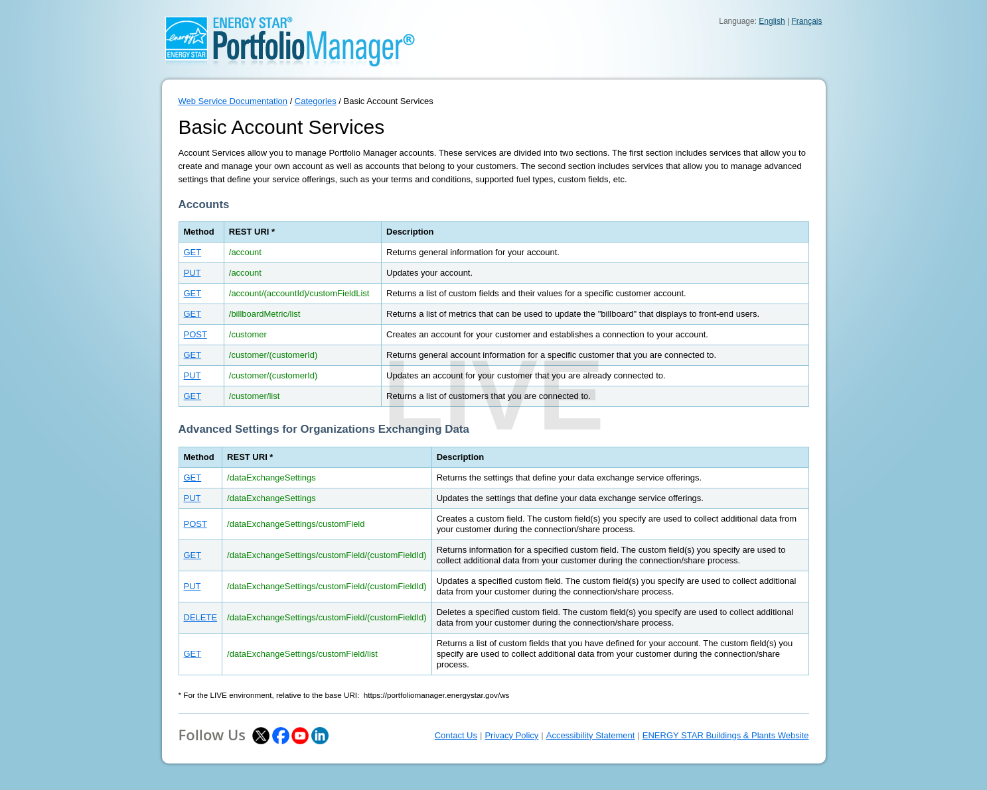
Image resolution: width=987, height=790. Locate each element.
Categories (316, 101)
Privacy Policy (511, 735)
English (772, 21)
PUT (192, 273)
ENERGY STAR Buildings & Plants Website (726, 735)
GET (193, 252)
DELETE (201, 617)
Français (806, 21)
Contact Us (456, 735)
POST (195, 334)
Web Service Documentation (233, 101)
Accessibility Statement (590, 735)
